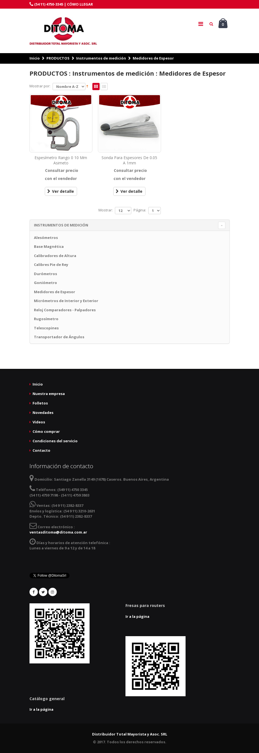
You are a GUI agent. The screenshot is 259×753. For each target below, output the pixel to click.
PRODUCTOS (58, 58)
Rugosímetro (46, 318)
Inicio (34, 58)
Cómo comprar (46, 431)
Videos (39, 421)
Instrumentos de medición (101, 58)
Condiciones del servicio (55, 440)
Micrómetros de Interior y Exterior (66, 300)
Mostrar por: (39, 85)
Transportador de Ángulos (59, 336)
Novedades (43, 412)
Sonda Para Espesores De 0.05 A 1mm (129, 160)
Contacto (41, 450)
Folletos (40, 403)
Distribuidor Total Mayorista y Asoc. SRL (129, 734)
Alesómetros (46, 237)
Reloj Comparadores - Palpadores (65, 309)
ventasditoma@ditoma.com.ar (58, 532)
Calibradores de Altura (55, 255)
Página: (140, 210)
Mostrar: (105, 210)
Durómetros (45, 273)
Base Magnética (49, 246)
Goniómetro (45, 282)
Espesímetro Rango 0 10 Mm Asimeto (60, 160)
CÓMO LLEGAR (80, 4)
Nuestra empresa (49, 393)
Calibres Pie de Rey (51, 264)
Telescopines (46, 327)
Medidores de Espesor (153, 58)
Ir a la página (137, 616)
